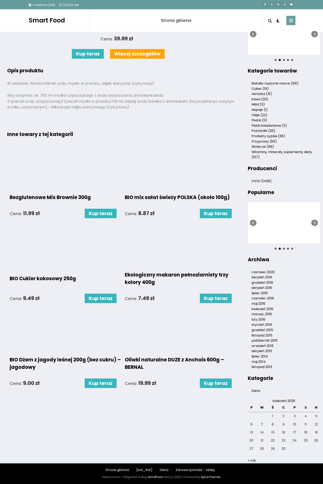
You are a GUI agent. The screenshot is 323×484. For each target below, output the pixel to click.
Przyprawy (264, 141)
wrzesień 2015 (263, 345)
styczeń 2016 (262, 324)
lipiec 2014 (260, 356)
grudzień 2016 (262, 282)
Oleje (259, 115)
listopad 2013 (262, 366)
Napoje (260, 109)
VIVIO (262, 181)
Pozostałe (263, 130)
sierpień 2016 (262, 287)
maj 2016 (258, 303)
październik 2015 (264, 340)
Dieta (256, 390)
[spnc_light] (278, 20)
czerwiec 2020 (263, 272)
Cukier (260, 88)
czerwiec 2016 (263, 298)
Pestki (259, 120)
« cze (252, 460)
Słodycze (263, 146)
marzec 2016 (262, 314)
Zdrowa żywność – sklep (195, 470)
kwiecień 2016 (262, 309)
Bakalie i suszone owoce (275, 83)
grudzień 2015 (262, 330)
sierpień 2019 (262, 277)
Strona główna (176, 20)
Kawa (260, 99)
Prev (253, 34)
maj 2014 (259, 361)
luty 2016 (258, 319)
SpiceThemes (211, 477)
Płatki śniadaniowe (269, 125)
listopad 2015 (262, 335)
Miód (258, 104)
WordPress (155, 477)
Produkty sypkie (268, 136)
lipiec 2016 (260, 293)
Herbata (262, 93)
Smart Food (47, 20)
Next (314, 34)
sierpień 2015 (262, 351)
